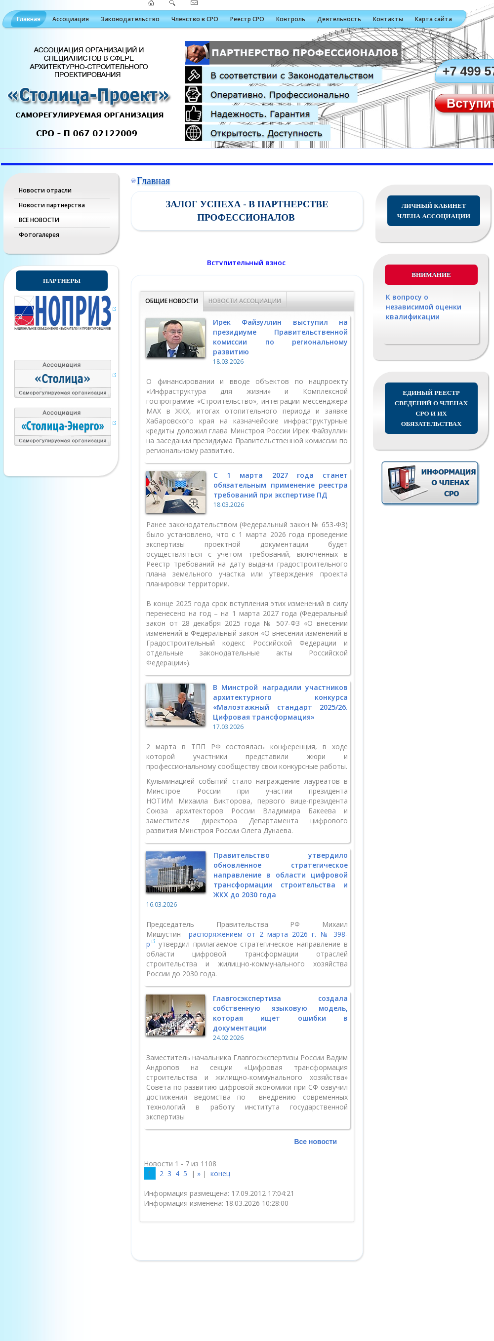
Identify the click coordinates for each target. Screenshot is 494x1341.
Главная (29, 19)
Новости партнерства (52, 205)
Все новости (315, 1142)
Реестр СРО (247, 19)
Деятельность (339, 19)
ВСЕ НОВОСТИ (39, 220)
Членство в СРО (194, 19)
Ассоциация (70, 19)
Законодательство (130, 19)
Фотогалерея (39, 234)
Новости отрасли (45, 190)
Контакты (388, 19)
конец (220, 1173)
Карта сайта (433, 19)
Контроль (290, 19)
